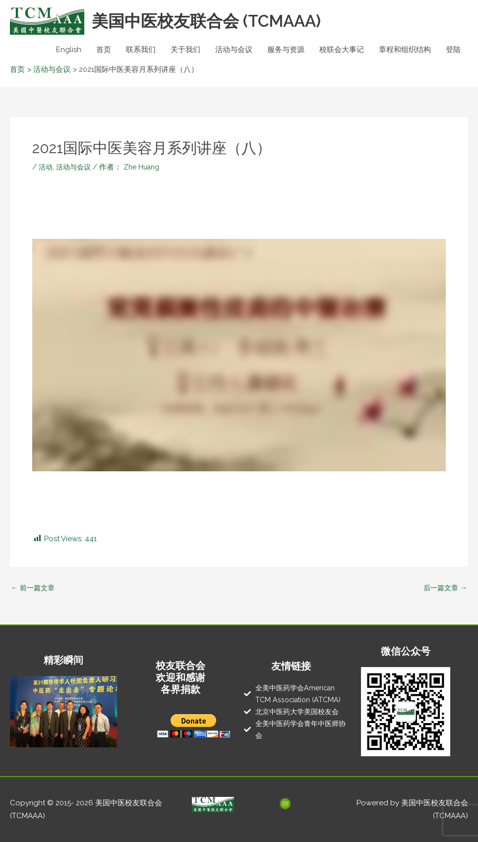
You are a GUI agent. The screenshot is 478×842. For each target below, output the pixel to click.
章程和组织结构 (405, 49)
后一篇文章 (443, 588)
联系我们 (141, 49)
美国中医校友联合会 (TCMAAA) (214, 21)
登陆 (453, 49)
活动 (46, 167)
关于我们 (185, 49)
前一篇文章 (34, 588)
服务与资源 (285, 49)
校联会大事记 (341, 49)
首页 (103, 49)
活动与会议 (233, 49)
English (68, 49)
